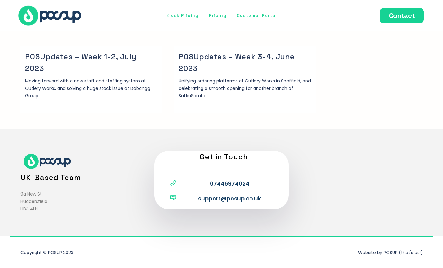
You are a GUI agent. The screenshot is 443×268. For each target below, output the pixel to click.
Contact (402, 15)
